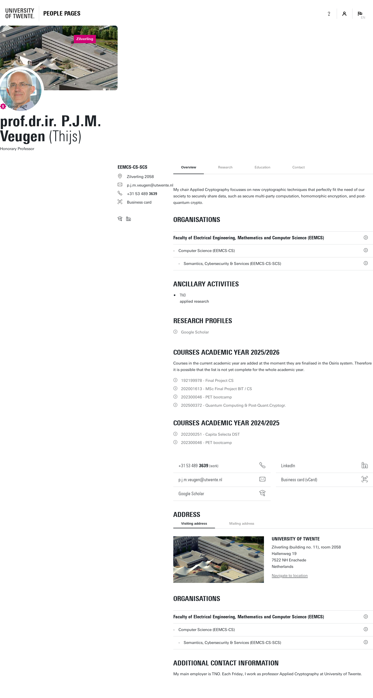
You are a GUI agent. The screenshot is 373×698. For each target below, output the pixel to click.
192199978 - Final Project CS (207, 380)
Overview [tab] (188, 167)
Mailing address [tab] (241, 523)
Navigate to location (290, 575)
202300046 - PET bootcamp (206, 397)
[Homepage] (61, 14)
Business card (139, 202)
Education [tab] (262, 167)
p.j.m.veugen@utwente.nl (150, 185)
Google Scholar (195, 332)
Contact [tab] (298, 167)
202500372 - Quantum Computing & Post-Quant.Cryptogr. (233, 405)
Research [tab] (225, 167)
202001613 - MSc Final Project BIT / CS (216, 389)
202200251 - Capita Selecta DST (210, 434)
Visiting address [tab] (194, 523)
